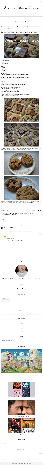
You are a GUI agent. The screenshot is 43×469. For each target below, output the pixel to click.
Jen (7, 240)
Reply (40, 237)
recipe (31, 217)
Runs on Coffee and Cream (21, 9)
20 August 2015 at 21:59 (10, 242)
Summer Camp (14, 218)
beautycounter (21, 322)
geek (22, 332)
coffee (21, 327)
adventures (21, 314)
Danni (5, 36)
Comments (4, 304)
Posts (3, 302)
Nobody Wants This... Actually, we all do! (22, 420)
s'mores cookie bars (6, 218)
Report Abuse (3, 463)
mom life (21, 335)
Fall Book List (22, 438)
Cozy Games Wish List (21, 377)
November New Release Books (22, 402)
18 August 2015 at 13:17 (8, 233)
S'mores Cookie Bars (23, 34)
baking (21, 319)
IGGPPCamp (10, 217)
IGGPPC (6, 217)
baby (21, 317)
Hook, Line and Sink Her (8, 231)
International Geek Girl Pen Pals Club (21, 217)
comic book (21, 330)
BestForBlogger (29, 467)
